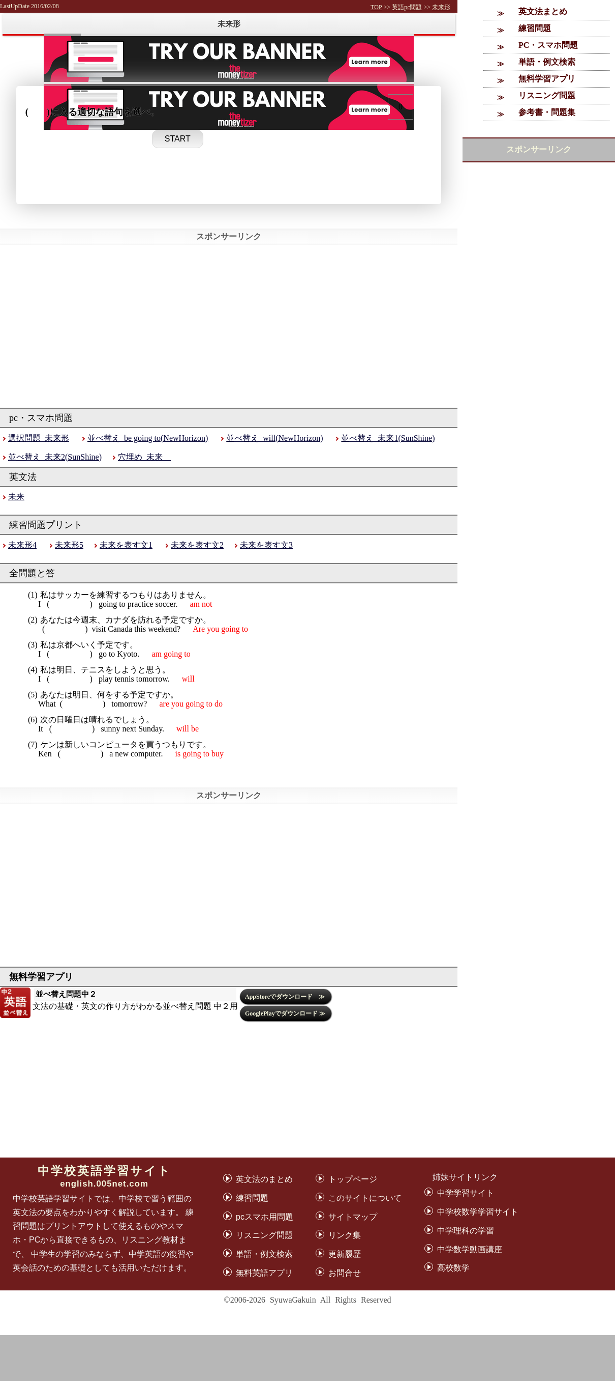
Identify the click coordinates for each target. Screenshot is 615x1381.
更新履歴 (344, 1254)
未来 (16, 496)
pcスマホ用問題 (264, 1217)
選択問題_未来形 (38, 438)
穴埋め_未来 (144, 457)
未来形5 (69, 545)
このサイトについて (365, 1198)
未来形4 (22, 545)
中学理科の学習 (465, 1230)
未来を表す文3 (266, 545)
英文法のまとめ (264, 1179)
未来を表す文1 (126, 545)
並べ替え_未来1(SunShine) (388, 438)
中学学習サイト (465, 1193)
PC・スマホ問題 (548, 45)
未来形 (441, 7)
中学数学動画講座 (469, 1249)
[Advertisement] (307, 1358)
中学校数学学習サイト (477, 1211)
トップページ (352, 1179)
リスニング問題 (546, 95)
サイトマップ (352, 1217)
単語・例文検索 (546, 62)
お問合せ (344, 1273)
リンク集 (344, 1235)
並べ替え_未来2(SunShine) (55, 457)
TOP (376, 7)
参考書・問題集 (546, 112)
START (178, 138)
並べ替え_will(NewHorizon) (274, 438)
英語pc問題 (407, 7)
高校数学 (453, 1267)
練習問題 (534, 28)
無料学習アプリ (546, 78)
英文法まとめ (542, 11)
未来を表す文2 (197, 545)
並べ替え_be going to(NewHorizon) (147, 438)
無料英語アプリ (264, 1273)
